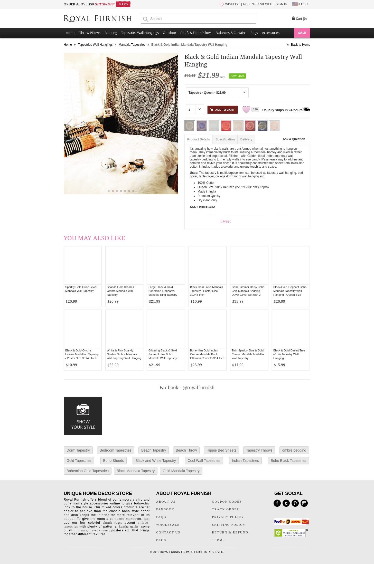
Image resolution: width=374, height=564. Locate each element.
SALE (302, 32)
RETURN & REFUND (230, 532)
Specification (225, 139)
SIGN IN (281, 4)
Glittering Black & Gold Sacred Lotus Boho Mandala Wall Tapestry (162, 354)
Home (70, 32)
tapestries (71, 526)
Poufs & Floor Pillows (196, 32)
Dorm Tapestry (78, 450)
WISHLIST (232, 4)
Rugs (254, 32)
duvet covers (99, 530)
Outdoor (169, 32)
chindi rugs (112, 522)
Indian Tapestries (245, 460)
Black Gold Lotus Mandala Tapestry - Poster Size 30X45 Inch (206, 290)
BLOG (161, 540)
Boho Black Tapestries (288, 460)
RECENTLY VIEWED (258, 4)
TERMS (218, 540)
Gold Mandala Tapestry (181, 471)
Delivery (246, 139)
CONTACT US (168, 532)
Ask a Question (294, 139)
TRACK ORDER (225, 509)
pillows (143, 522)
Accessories (270, 32)
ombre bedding (294, 450)
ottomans (80, 530)
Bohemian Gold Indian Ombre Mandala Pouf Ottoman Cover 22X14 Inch (207, 354)
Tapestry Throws (259, 450)
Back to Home (300, 44)
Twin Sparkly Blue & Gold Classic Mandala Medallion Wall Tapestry (248, 354)
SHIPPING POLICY (229, 525)
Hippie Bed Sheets (221, 450)
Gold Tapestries (79, 460)
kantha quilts (128, 526)
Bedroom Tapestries (116, 450)
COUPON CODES (227, 501)
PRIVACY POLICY (228, 517)
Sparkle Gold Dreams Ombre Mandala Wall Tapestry (120, 290)
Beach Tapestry (153, 450)
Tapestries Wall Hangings (140, 32)
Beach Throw (186, 450)
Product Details (198, 139)
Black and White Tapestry (155, 460)
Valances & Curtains (231, 32)
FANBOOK (165, 509)
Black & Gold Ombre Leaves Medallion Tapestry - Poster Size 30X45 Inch (82, 354)
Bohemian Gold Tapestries (88, 471)
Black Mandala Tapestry (136, 471)
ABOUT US (165, 501)
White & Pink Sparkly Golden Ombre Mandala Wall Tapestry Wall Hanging (124, 354)
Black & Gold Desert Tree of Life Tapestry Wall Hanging (289, 354)
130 (255, 109)
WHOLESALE (168, 525)
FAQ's (161, 517)
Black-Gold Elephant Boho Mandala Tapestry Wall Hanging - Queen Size (289, 290)
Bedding (111, 32)
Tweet (226, 221)
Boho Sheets (113, 460)
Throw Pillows (89, 32)
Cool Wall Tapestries (204, 460)
